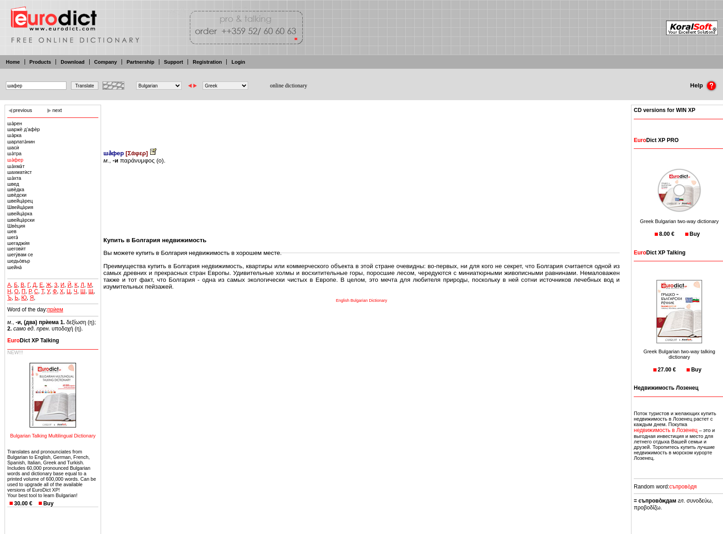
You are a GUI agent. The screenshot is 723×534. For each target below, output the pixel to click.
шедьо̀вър (18, 261)
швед (13, 184)
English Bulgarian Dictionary (361, 300)
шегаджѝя (18, 243)
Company (105, 62)
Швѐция (16, 226)
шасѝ (13, 147)
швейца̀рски (21, 220)
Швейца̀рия (20, 207)
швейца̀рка (19, 213)
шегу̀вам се (20, 254)
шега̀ (12, 237)
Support (173, 62)
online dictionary (288, 85)
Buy (48, 503)
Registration (207, 62)
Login (238, 62)
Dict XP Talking (33, 340)
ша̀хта (14, 178)
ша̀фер (15, 160)
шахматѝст (19, 172)
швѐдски (16, 195)
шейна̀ (14, 267)
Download (73, 62)
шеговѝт (16, 248)
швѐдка (15, 189)
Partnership (140, 62)
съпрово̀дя (683, 486)
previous (22, 110)
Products (40, 62)
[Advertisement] (361, 120)
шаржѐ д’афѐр (23, 129)
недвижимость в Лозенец (666, 430)
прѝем (55, 309)
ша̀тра (14, 153)
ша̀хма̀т (16, 166)
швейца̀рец (20, 200)
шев (11, 231)
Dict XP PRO (656, 140)
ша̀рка (14, 135)
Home (13, 62)
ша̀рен (14, 123)
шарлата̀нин (21, 141)
